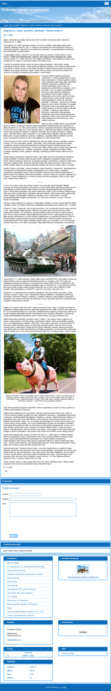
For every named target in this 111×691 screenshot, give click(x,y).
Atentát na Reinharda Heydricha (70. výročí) (25, 574)
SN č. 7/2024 (14, 25)
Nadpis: (5, 499)
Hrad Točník (12, 582)
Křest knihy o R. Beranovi (17, 600)
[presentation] (55, 524)
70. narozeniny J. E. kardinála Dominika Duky (25, 567)
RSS (64, 687)
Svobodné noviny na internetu (25, 10)
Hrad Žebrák (12, 585)
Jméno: (5, 494)
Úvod (6, 25)
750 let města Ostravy (16, 570)
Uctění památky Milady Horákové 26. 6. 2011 (25, 612)
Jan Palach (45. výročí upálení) (20, 593)
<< (8, 655)
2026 (31, 655)
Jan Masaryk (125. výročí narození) (21, 589)
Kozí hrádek (12, 597)
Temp (9, 608)
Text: (4, 504)
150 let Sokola (13, 563)
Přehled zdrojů (68, 653)
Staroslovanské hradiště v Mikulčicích (22, 604)
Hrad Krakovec (13, 578)
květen (25, 655)
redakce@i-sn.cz (14, 640)
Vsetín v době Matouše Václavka (20, 615)
